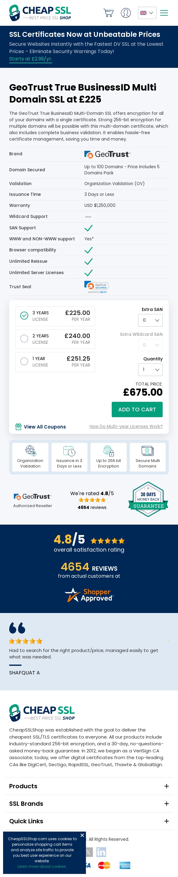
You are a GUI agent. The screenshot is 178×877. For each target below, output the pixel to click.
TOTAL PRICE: (149, 384)
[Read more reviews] (89, 600)
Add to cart (137, 409)
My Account (126, 13)
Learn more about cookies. (42, 866)
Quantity (153, 359)
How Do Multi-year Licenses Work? (126, 426)
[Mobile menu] (164, 13)
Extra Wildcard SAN (141, 334)
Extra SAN (152, 309)
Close (82, 835)
